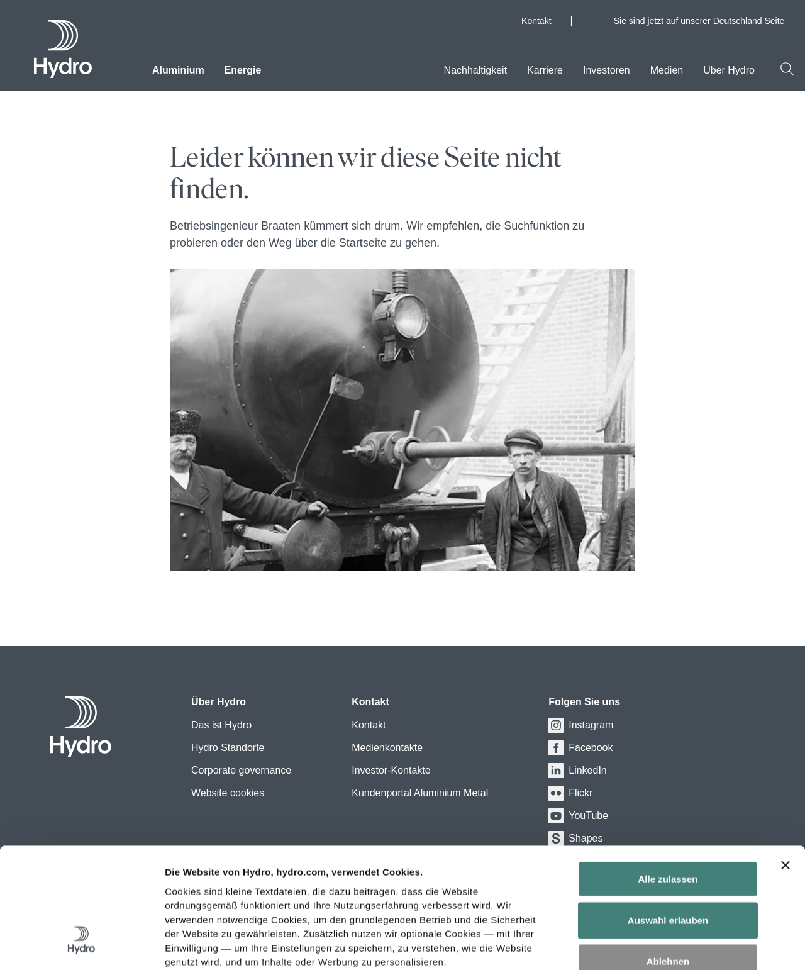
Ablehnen (668, 860)
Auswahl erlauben (668, 818)
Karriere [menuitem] (545, 70)
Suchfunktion (536, 226)
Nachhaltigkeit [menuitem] (476, 70)
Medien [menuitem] (666, 70)
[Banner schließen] (785, 764)
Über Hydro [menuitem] (729, 70)
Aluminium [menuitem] (178, 70)
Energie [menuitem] (243, 70)
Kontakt (536, 21)
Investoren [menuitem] (606, 70)
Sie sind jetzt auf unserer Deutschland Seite (704, 21)
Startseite (363, 243)
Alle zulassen (667, 777)
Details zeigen (696, 945)
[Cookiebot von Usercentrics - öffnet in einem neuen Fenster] (81, 945)
